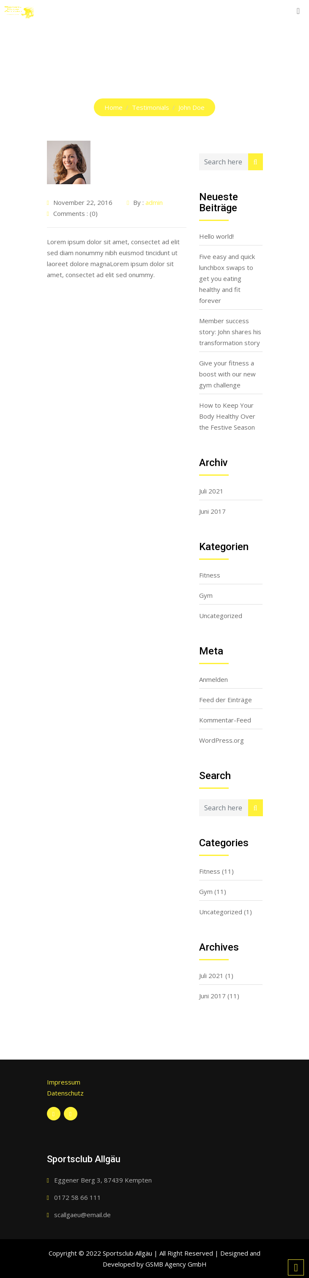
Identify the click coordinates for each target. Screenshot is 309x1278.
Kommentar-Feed (225, 720)
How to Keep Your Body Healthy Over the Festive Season (227, 416)
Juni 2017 (212, 511)
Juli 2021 (211, 491)
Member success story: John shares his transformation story (230, 331)
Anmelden (213, 679)
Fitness (209, 575)
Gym (206, 595)
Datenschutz (65, 1093)
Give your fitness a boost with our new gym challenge (227, 374)
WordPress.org (221, 740)
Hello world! (216, 236)
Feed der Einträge (225, 699)
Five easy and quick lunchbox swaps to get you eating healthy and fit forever (227, 278)
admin (154, 202)
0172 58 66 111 (77, 1197)
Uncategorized (220, 615)
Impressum (63, 1082)
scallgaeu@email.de (82, 1214)
